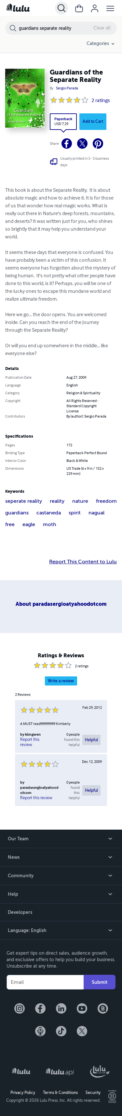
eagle (28, 524)
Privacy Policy (22, 1092)
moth (49, 524)
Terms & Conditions (60, 1092)
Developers (20, 912)
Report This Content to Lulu (83, 562)
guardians (17, 513)
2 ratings (100, 101)
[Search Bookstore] (67, 28)
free (10, 524)
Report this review (29, 742)
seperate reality (23, 501)
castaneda (48, 513)
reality (57, 501)
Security (93, 1092)
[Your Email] (45, 982)
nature (80, 501)
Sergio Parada (67, 88)
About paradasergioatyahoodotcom (61, 604)
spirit (75, 513)
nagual (96, 513)
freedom (106, 501)
